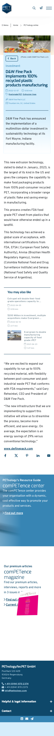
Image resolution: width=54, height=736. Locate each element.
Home (15, 25)
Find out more (13, 513)
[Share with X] (16, 455)
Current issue (14, 604)
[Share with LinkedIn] (38, 455)
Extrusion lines (29, 94)
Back (12, 58)
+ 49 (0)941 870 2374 (15, 684)
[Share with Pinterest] (27, 455)
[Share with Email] (49, 455)
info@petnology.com (14, 691)
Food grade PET (15, 94)
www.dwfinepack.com (18, 448)
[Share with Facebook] (5, 455)
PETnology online (31, 25)
